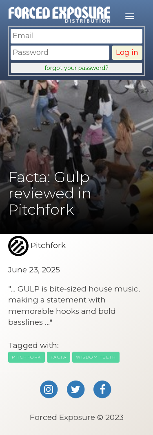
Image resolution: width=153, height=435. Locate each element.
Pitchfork (26, 357)
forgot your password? (76, 68)
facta (59, 357)
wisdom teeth (96, 357)
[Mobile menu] (130, 16)
